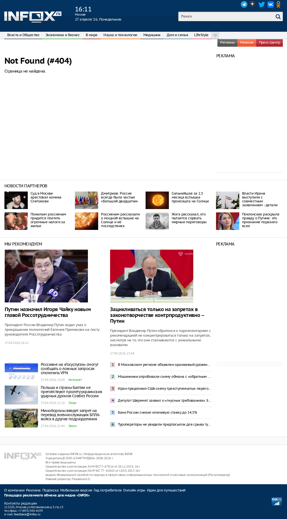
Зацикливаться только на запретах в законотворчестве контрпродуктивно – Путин (157, 315)
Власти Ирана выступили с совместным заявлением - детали (260, 199)
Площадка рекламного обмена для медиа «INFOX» (47, 495)
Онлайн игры (134, 490)
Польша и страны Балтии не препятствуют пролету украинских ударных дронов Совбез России (71, 391)
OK (279, 4)
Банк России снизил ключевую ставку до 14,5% (157, 412)
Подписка (50, 490)
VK (270, 4)
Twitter (261, 4)
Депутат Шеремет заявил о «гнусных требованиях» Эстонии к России (165, 400)
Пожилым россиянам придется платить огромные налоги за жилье (48, 220)
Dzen (253, 4)
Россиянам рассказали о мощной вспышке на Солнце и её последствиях (120, 220)
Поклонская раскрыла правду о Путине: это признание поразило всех (261, 220)
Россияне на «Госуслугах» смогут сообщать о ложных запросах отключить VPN (69, 368)
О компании (14, 490)
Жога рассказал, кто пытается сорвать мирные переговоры (189, 218)
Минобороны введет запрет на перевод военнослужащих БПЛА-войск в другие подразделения (70, 414)
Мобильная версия (76, 490)
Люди (72, 403)
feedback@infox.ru (27, 514)
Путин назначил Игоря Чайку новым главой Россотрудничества (48, 312)
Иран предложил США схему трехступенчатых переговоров (165, 388)
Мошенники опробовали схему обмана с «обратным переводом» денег (165, 376)
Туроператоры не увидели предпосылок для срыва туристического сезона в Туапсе (165, 424)
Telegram (244, 4)
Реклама (33, 490)
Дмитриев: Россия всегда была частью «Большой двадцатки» (119, 197)
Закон (72, 426)
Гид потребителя (107, 490)
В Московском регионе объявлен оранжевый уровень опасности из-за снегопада (165, 364)
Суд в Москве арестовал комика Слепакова (46, 197)
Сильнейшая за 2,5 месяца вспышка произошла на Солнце (190, 197)
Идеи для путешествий (166, 490)
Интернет (75, 380)
